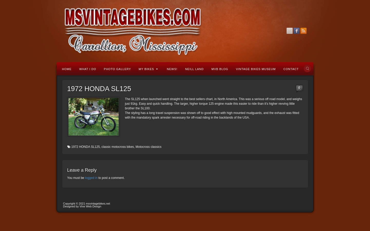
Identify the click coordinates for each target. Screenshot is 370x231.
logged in (91, 178)
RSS (303, 31)
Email (290, 31)
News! (172, 69)
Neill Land (194, 69)
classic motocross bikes (117, 147)
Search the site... (307, 68)
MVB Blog (219, 69)
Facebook (296, 31)
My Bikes (148, 69)
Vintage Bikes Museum (256, 69)
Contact (291, 69)
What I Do (87, 69)
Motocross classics (149, 147)
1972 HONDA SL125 (85, 147)
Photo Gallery (117, 69)
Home (67, 69)
